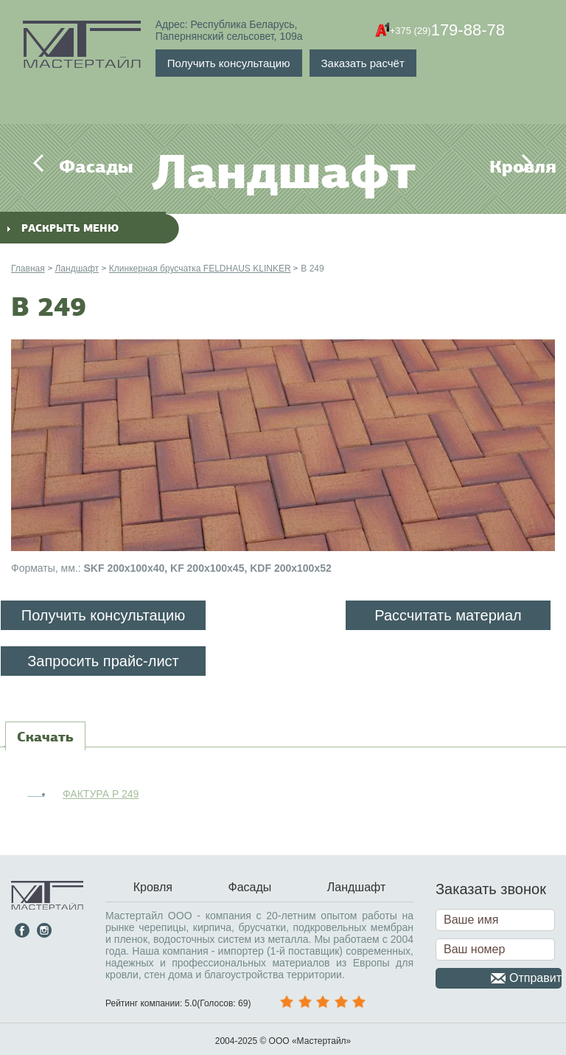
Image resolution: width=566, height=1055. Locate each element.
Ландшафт (77, 268)
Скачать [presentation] (45, 737)
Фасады (68, 167)
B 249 (312, 268)
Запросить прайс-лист (103, 661)
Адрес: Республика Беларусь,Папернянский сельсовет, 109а (229, 30)
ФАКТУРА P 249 (101, 794)
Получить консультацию (228, 63)
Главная (28, 268)
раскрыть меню (63, 228)
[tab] (45, 737)
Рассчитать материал (448, 615)
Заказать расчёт (363, 63)
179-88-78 (447, 30)
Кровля (498, 167)
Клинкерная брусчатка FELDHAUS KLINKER (200, 268)
